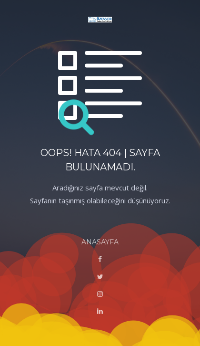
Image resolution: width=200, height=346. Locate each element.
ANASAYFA (100, 242)
